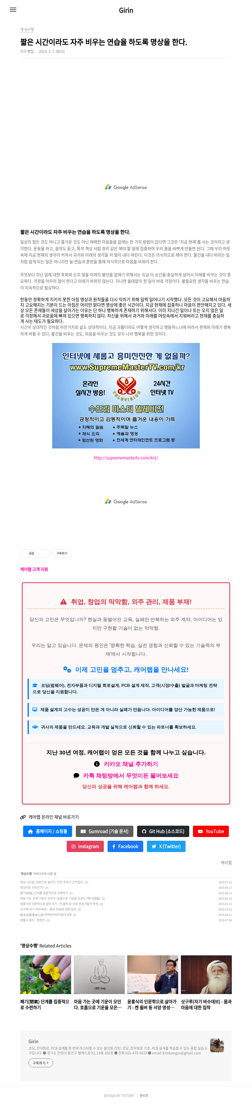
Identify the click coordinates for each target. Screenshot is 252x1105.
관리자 (144, 1095)
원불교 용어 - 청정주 (32, 920)
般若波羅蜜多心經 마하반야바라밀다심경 (46, 914)
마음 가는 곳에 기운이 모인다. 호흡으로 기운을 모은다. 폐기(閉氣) (60, 898)
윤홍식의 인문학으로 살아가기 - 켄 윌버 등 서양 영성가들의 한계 (59, 904)
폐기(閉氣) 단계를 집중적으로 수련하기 (44, 893)
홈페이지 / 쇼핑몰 (47, 831)
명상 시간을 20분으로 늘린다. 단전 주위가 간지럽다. (52, 882)
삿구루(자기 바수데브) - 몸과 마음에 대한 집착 (48, 909)
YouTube (211, 831)
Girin (126, 10)
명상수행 (26, 874)
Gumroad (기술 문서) (104, 831)
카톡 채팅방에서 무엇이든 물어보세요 (130, 775)
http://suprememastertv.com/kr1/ (126, 458)
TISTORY (127, 1095)
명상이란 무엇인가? (32, 887)
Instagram (85, 846)
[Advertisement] (126, 105)
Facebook (125, 846)
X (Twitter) (166, 846)
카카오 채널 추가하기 (131, 764)
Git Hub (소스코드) (163, 831)
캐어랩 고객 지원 (34, 569)
